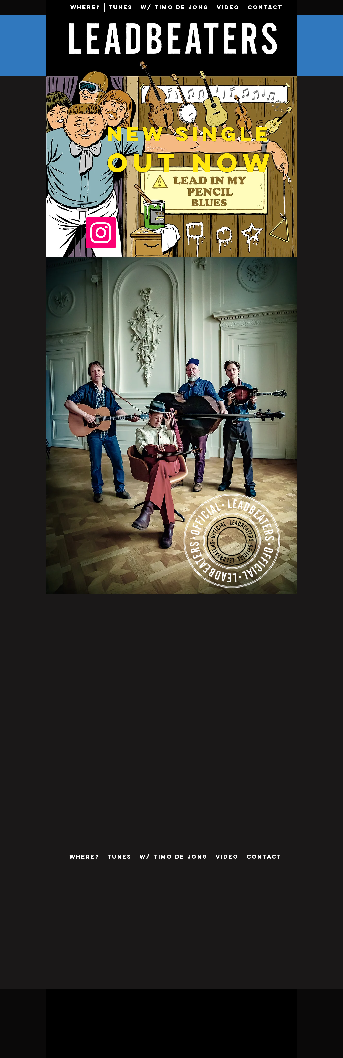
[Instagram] (101, 232)
